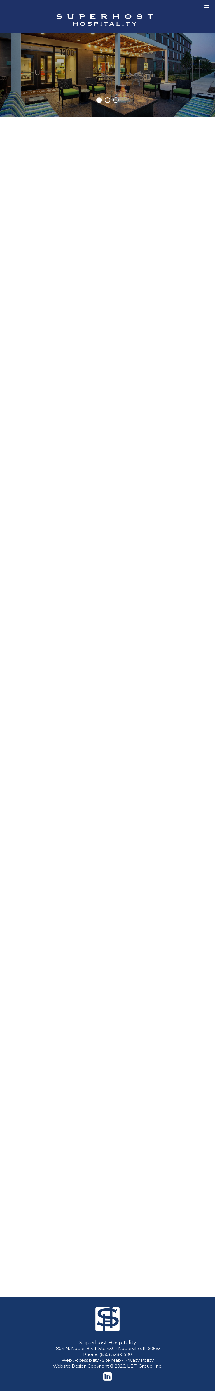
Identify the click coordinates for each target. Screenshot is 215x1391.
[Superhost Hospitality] (107, 1319)
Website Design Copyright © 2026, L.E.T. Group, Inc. (107, 1366)
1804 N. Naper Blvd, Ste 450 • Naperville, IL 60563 (107, 1348)
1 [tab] (99, 100)
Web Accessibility (80, 1360)
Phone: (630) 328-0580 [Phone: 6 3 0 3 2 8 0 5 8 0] (107, 1354)
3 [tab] (116, 100)
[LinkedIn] (107, 1376)
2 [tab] (107, 100)
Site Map (111, 1360)
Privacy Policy (139, 1360)
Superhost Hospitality (104, 20)
